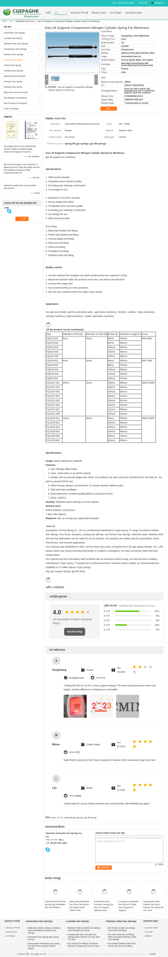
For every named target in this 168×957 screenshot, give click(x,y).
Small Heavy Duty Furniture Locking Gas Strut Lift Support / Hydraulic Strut (103, 906)
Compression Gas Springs (15, 49)
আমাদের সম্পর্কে (79, 13)
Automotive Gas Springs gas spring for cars (43, 938)
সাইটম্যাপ (148, 936)
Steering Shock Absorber (15, 76)
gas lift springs (90, 818)
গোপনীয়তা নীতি (23, 954)
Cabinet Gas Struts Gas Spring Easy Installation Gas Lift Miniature (55, 904)
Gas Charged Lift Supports (15, 103)
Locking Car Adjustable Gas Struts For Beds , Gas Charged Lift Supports (128, 906)
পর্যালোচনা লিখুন (75, 632)
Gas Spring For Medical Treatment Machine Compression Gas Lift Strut (83, 944)
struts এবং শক (57, 818)
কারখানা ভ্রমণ (98, 13)
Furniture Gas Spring (13, 81)
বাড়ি (48, 13)
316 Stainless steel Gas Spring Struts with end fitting (121, 929)
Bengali (160, 2)
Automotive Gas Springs (14, 33)
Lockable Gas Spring (13, 38)
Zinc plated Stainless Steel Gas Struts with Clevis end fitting (122, 944)
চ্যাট (110, 108)
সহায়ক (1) (100, 678)
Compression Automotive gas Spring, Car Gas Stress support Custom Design (44, 946)
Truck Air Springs (11, 109)
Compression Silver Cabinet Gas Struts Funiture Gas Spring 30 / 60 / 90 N (153, 906)
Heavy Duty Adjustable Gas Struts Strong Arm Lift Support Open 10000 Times (79, 906)
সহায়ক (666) (75, 796)
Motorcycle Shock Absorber (16, 92)
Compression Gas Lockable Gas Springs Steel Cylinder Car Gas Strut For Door (84, 937)
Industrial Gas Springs (13, 71)
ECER (152, 954)
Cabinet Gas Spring (12, 65)
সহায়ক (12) (74, 752)
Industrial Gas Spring (13, 87)
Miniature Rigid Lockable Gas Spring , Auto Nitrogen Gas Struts (84, 929)
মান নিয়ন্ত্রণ (116, 13)
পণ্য (56, 13)
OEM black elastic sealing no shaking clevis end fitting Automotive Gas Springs (44, 930)
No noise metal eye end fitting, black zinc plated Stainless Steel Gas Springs (122, 937)
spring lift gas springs (73, 818)
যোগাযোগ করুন (133, 13)
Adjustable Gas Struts (24, 21)
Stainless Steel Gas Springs (16, 44)
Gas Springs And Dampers (15, 98)
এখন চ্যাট (142, 2)
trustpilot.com (76, 678)
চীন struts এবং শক (38, 954)
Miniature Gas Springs (13, 54)
